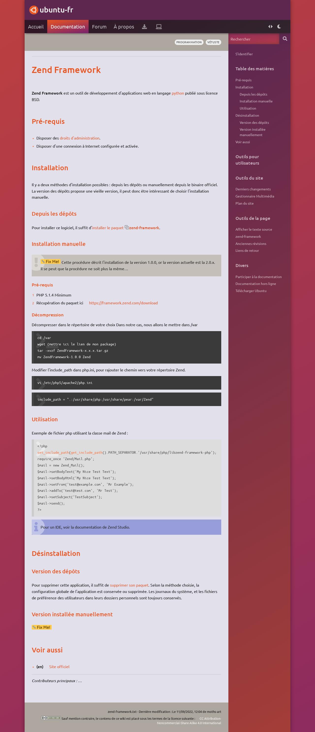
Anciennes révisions (251, 243)
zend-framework (144, 227)
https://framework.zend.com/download (123, 302)
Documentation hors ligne (256, 283)
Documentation (68, 26)
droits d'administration (79, 137)
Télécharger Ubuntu (251, 290)
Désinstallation (247, 115)
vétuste (213, 42)
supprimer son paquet (129, 584)
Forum (99, 26)
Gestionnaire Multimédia (255, 196)
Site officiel (59, 666)
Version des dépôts (254, 122)
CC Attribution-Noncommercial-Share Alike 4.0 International (189, 720)
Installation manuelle (256, 101)
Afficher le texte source (254, 229)
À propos (124, 26)
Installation (244, 87)
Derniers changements (253, 189)
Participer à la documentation (259, 276)
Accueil (36, 26)
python (178, 92)
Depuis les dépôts (253, 94)
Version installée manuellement (253, 132)
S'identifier (244, 54)
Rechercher (284, 38)
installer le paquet (108, 227)
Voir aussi (243, 142)
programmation (189, 42)
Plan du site (245, 203)
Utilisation (248, 108)
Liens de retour (247, 250)
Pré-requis (244, 80)
